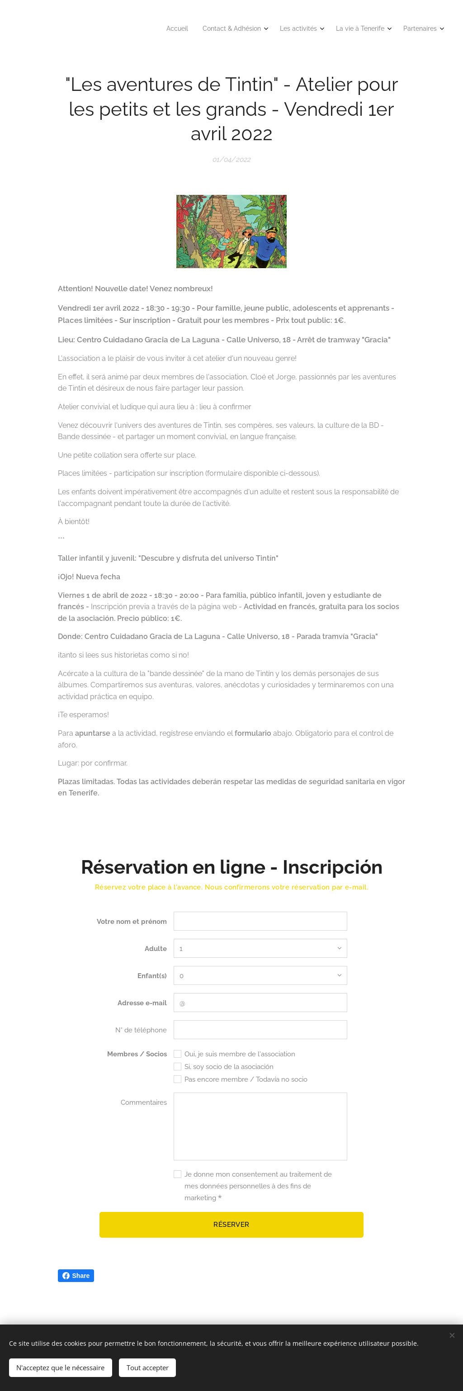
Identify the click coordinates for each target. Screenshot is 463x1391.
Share (76, 1275)
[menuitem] (368, 29)
